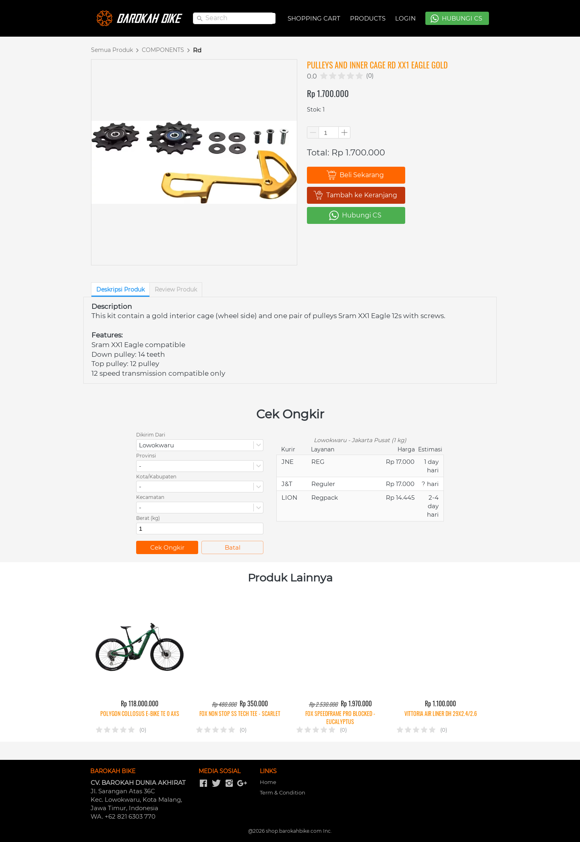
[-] (203, 783)
